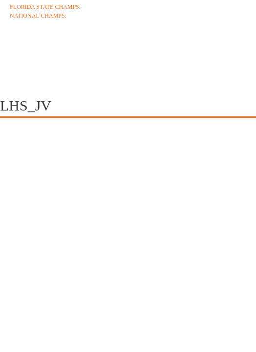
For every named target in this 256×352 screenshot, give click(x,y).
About (24, 49)
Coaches (78, 49)
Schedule (141, 49)
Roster (199, 49)
